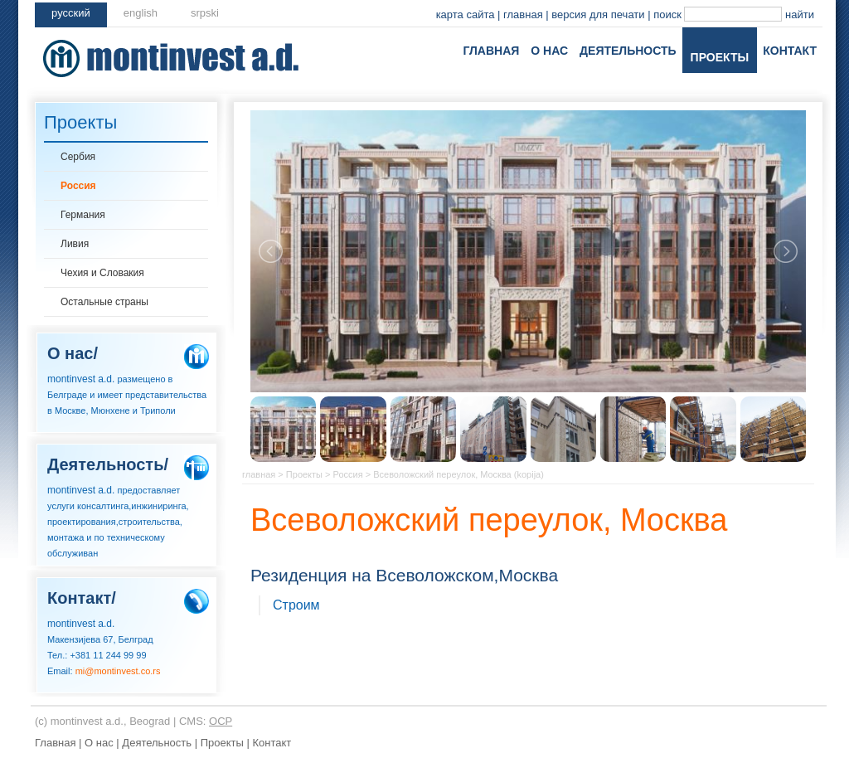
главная (523, 14)
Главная (491, 50)
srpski (205, 13)
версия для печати (597, 14)
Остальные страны (104, 302)
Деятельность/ (107, 464)
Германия (83, 215)
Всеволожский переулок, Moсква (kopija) (458, 474)
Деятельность (628, 50)
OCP (220, 721)
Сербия (78, 157)
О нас (549, 50)
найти (799, 14)
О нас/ (72, 353)
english (141, 13)
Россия (78, 186)
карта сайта (465, 14)
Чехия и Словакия (102, 273)
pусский (70, 13)
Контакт (790, 50)
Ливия (75, 244)
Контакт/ (81, 598)
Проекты (720, 57)
